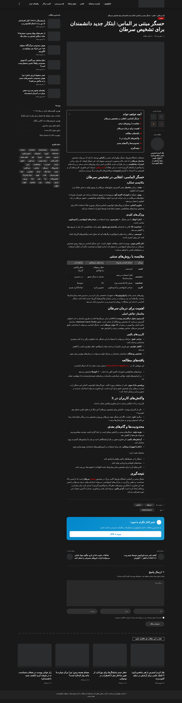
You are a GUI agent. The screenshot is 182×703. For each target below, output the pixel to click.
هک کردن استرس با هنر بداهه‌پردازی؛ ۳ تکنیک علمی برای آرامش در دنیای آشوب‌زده (157, 158)
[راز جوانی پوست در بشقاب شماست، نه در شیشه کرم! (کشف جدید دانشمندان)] (35, 660)
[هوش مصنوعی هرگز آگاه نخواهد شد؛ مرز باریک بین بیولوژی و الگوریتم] (54, 50)
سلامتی (138, 505)
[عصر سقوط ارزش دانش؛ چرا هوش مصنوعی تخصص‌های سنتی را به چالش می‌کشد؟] (54, 79)
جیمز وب (47, 164)
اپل (33, 156)
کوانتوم (32, 182)
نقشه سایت (91, 700)
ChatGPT (54, 149)
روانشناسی (37, 164)
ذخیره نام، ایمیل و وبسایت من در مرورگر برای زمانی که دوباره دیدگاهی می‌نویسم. (138, 621)
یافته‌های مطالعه (132, 133)
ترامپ (56, 164)
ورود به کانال (115, 534)
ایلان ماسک (24, 156)
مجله (117, 366)
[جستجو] (19, 4)
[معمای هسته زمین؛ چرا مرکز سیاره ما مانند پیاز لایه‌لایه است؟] (72, 660)
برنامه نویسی (42, 160)
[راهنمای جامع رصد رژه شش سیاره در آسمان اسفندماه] (54, 93)
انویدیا (40, 156)
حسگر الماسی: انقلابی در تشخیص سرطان (121, 119)
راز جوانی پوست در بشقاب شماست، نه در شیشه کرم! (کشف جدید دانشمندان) (34, 679)
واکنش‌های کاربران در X (129, 138)
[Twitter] (153, 117)
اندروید (56, 156)
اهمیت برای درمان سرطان (128, 128)
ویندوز (56, 182)
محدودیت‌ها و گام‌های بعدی (128, 143)
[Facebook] (161, 117)
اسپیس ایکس (26, 153)
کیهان (24, 182)
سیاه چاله (47, 171)
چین (40, 182)
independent (147, 510)
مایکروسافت (54, 178)
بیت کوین (31, 160)
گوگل (56, 185)
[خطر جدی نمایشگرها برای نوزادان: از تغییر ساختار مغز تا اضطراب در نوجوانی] (110, 660)
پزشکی (48, 182)
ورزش (25, 178)
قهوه (37, 174)
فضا (22, 171)
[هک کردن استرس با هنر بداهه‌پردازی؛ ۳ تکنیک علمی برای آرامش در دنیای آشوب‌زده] (157, 144)
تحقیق (22, 160)
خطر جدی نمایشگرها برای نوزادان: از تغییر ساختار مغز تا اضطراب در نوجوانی (110, 679)
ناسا (32, 178)
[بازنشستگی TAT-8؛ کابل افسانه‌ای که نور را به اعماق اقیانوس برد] (54, 23)
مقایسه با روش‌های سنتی (128, 124)
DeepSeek (43, 149)
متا (45, 178)
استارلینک (37, 153)
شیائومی (30, 171)
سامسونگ (55, 167)
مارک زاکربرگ (27, 174)
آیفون (46, 153)
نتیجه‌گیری (135, 148)
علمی (161, 18)
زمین (27, 164)
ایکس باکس (54, 160)
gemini (32, 149)
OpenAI (55, 153)
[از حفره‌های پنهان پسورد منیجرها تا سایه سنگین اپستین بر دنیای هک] (54, 36)
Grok (22, 149)
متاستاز (92, 479)
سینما (38, 171)
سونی (56, 171)
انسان (48, 156)
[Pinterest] (161, 124)
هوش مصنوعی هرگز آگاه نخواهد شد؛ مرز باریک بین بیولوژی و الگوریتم (32, 48)
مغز (39, 178)
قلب (44, 174)
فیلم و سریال (54, 174)
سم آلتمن (27, 167)
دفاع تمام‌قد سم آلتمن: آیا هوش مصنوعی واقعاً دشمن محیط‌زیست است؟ (31, 63)
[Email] (153, 124)
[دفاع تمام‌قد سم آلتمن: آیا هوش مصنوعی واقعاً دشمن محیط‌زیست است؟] (54, 64)
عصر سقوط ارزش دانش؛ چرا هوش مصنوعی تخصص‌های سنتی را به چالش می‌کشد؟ (32, 78)
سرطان (149, 505)
